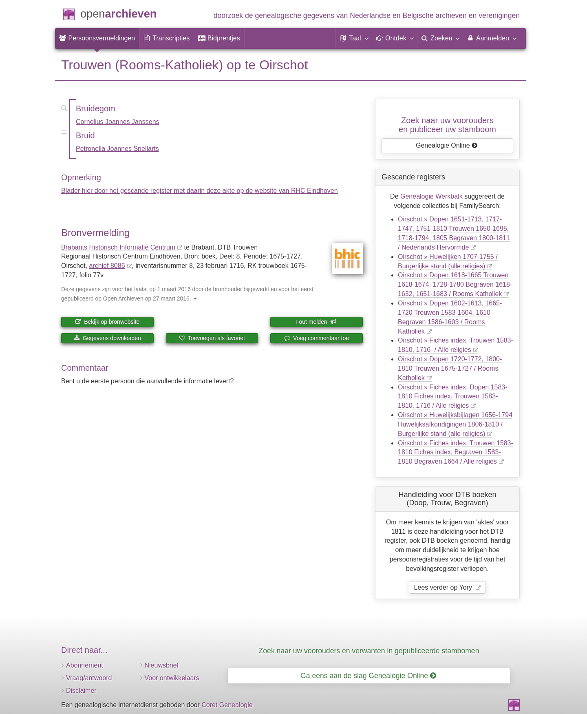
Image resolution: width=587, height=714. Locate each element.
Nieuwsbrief (162, 665)
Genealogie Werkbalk (431, 196)
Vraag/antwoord (89, 677)
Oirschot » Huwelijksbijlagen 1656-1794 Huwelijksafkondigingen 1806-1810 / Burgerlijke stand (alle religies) (455, 424)
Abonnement (84, 665)
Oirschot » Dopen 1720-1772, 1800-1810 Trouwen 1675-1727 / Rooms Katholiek (450, 368)
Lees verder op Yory (444, 587)
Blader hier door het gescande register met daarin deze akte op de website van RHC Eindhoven (199, 190)
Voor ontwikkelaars (172, 677)
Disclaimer (81, 690)
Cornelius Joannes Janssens (117, 121)
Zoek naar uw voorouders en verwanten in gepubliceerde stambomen (369, 651)
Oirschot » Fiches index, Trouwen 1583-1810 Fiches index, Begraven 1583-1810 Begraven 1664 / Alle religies (455, 452)
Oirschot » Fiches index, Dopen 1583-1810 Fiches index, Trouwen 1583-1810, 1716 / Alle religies (453, 396)
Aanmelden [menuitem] (491, 38)
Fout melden (316, 321)
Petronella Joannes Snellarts (117, 148)
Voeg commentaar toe (316, 338)
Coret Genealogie (226, 704)
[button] (354, 38)
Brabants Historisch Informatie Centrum (118, 247)
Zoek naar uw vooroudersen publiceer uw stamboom (447, 125)
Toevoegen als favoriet (212, 338)
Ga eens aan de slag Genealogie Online (368, 676)
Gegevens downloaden (107, 338)
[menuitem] (97, 38)
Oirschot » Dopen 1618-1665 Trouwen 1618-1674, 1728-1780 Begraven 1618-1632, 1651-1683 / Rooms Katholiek (455, 284)
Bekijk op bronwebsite (107, 321)
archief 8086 (107, 265)
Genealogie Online (447, 145)
